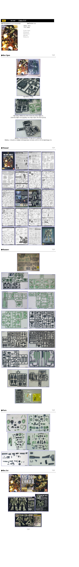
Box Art (27, 37)
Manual (27, 32)
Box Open (27, 30)
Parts (26, 35)
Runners (27, 33)
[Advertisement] (29, 10)
